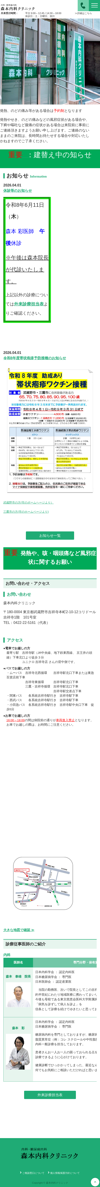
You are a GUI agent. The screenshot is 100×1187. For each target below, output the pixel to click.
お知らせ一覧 (50, 535)
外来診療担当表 (29, 304)
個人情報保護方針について (65, 1173)
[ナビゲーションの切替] (94, 5)
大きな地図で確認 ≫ (18, 930)
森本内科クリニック (18, 5)
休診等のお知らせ (17, 190)
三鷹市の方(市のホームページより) (26, 511)
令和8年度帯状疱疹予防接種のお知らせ (34, 358)
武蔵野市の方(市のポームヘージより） (28, 502)
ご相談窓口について (33, 1173)
